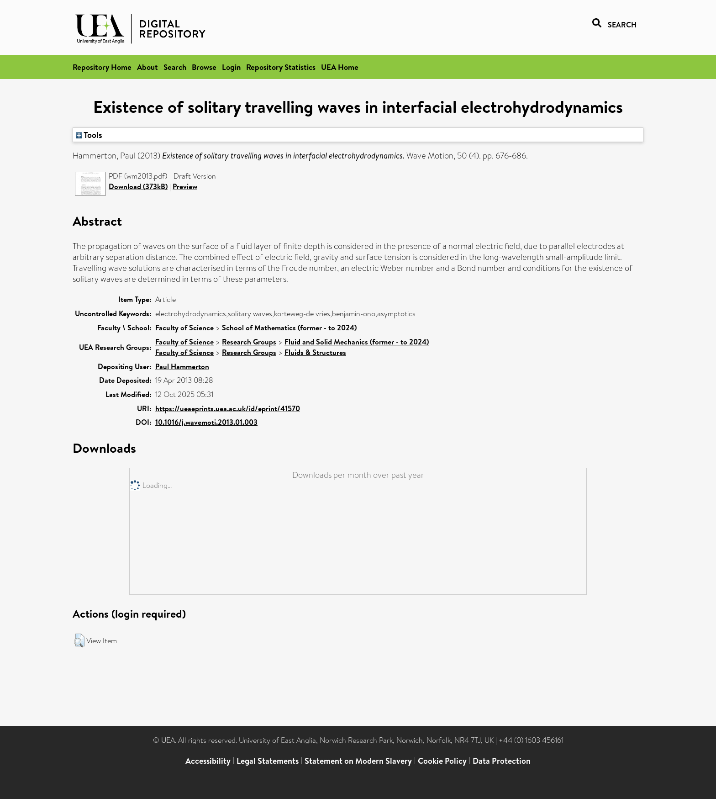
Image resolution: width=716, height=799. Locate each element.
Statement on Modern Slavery (358, 761)
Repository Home (102, 67)
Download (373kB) (138, 186)
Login (231, 67)
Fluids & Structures (315, 352)
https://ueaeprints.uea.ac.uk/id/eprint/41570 (227, 408)
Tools (89, 135)
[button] (79, 640)
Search (174, 67)
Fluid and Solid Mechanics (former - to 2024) (356, 342)
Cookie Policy (442, 761)
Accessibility (208, 761)
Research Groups (249, 342)
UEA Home (339, 67)
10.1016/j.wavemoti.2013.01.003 (206, 422)
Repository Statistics (281, 67)
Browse (204, 67)
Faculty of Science (184, 328)
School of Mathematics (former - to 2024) (289, 328)
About (147, 67)
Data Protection (502, 761)
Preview (185, 186)
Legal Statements (268, 761)
